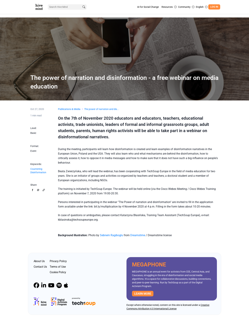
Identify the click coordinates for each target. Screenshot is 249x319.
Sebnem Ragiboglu (111, 235)
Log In (214, 6)
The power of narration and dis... (101, 109)
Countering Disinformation (38, 171)
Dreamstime (138, 235)
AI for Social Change (148, 7)
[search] (83, 7)
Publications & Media (69, 109)
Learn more (142, 293)
